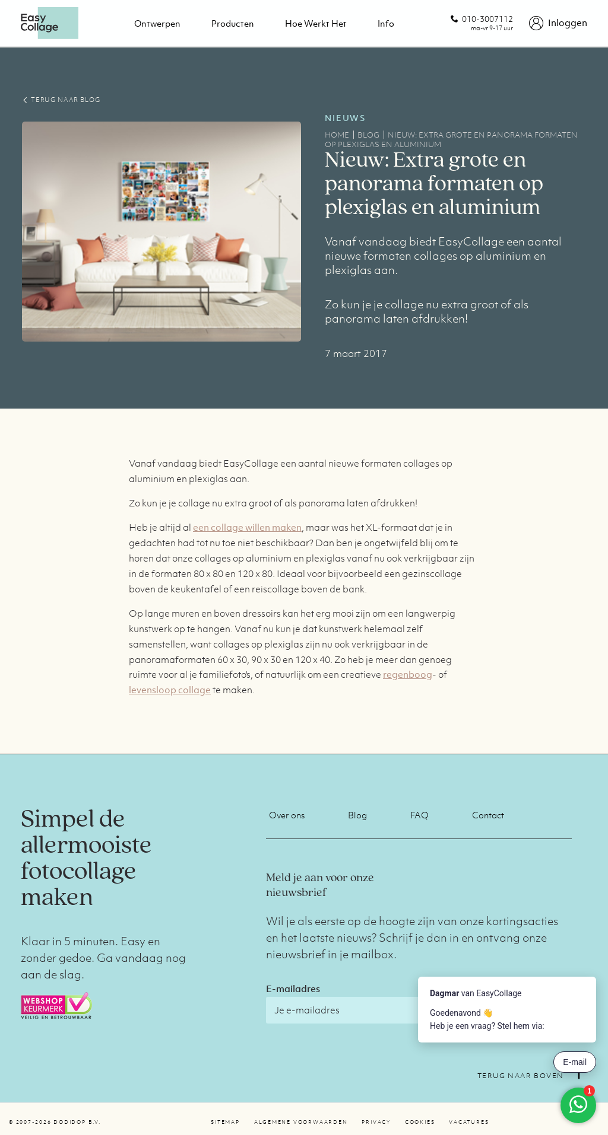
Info (386, 23)
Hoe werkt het (316, 23)
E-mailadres (293, 988)
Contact (488, 815)
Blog (357, 815)
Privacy (376, 1122)
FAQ (419, 815)
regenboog (407, 674)
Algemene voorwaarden (301, 1122)
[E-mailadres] (370, 1010)
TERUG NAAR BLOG (61, 99)
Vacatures (469, 1122)
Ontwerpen (157, 23)
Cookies (420, 1122)
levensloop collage (170, 690)
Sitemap (225, 1122)
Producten (232, 23)
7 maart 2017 (356, 353)
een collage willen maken (247, 527)
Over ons (287, 815)
